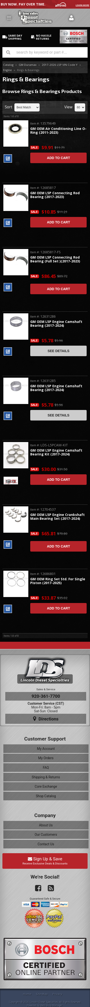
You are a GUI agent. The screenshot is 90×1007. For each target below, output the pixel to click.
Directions (46, 718)
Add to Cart (58, 158)
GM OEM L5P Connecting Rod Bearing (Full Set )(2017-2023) (55, 259)
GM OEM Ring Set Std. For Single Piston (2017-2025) (57, 581)
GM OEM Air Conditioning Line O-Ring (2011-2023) (58, 131)
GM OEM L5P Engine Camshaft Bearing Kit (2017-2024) (56, 452)
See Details (58, 351)
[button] (45, 52)
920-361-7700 (46, 696)
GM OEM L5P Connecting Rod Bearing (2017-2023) (55, 195)
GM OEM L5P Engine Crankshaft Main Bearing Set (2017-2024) (57, 517)
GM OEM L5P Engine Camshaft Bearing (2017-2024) (56, 324)
